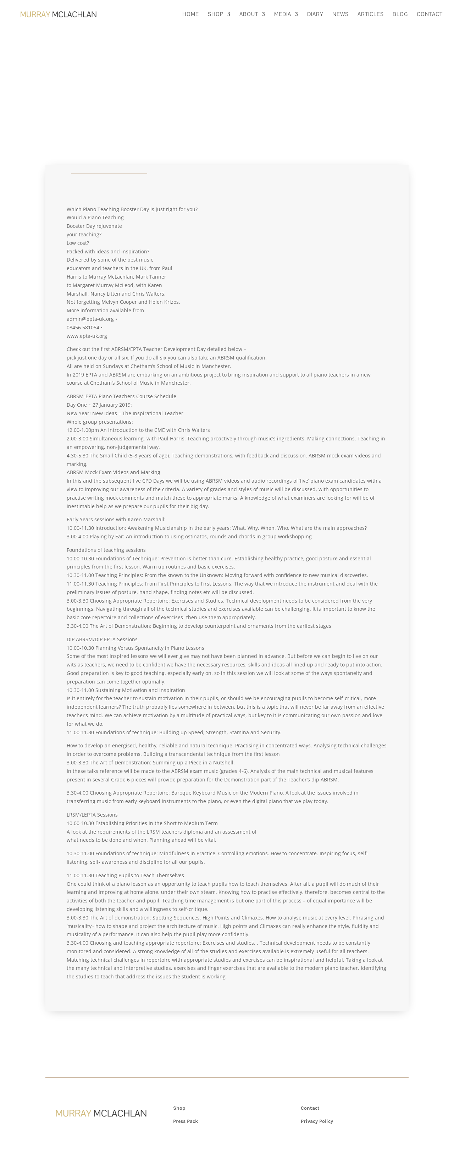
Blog (400, 14)
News (340, 14)
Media (282, 14)
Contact (430, 14)
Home (190, 14)
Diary (315, 14)
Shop (215, 14)
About (248, 14)
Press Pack (185, 1121)
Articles (371, 14)
